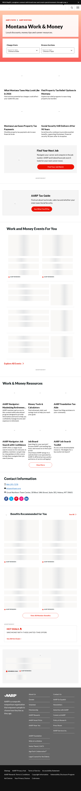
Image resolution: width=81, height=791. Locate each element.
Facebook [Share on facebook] (6, 499)
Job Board (33, 441)
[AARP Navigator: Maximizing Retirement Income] (14, 404)
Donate (31, 699)
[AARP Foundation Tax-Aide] (66, 400)
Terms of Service (34, 771)
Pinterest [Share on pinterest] (16, 499)
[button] (72, 7)
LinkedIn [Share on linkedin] (26, 499)
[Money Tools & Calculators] (40, 401)
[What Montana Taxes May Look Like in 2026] (22, 83)
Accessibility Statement (50, 771)
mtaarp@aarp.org (13, 488)
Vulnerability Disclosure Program (62, 774)
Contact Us (57, 694)
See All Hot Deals (13, 639)
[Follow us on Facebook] (6, 783)
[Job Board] (40, 442)
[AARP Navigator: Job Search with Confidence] (14, 441)
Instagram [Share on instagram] (21, 499)
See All (71, 514)
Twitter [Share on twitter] (11, 499)
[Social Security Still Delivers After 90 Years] (59, 119)
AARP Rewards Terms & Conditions (17, 774)
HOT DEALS (13, 629)
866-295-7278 (12, 484)
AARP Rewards (34, 715)
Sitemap (7, 771)
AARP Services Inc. (60, 731)
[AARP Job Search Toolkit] (66, 438)
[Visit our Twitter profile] (13, 783)
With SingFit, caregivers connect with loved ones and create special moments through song (34, 2)
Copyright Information (40, 774)
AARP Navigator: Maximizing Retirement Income (14, 407)
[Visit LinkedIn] (25, 783)
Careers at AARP (59, 715)
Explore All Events (12, 363)
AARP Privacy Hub (19, 771)
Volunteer (32, 705)
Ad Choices (8, 778)
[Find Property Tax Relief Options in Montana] (59, 83)
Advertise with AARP (61, 710)
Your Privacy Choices (22, 778)
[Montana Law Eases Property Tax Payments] (22, 118)
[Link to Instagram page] (19, 783)
